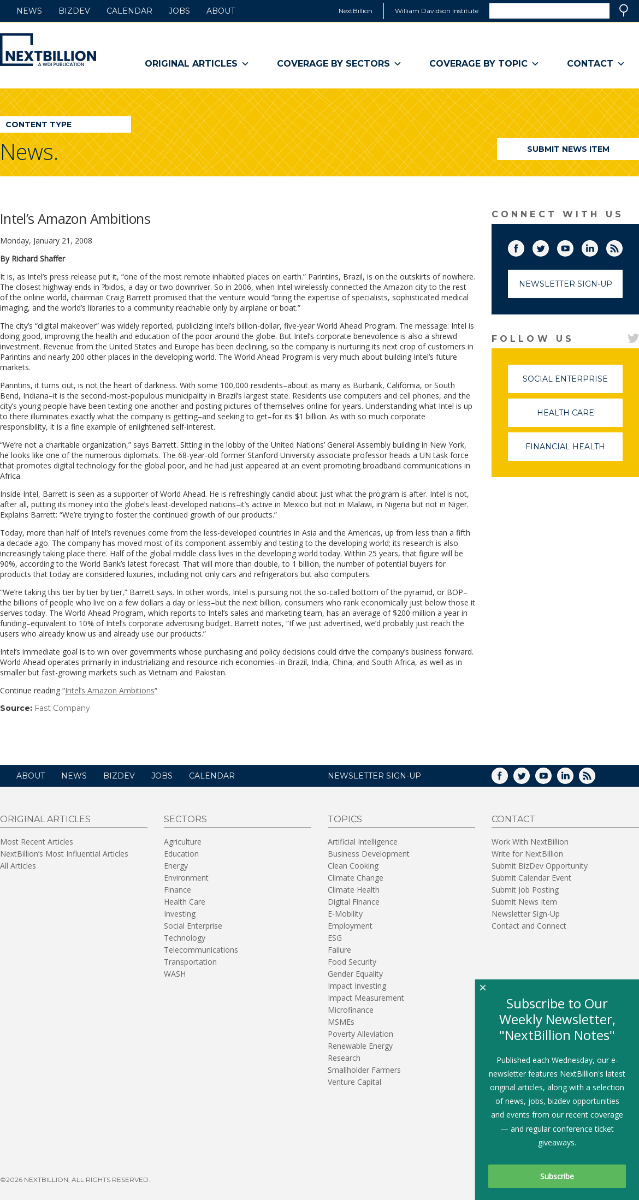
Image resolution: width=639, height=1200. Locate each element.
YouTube (572, 246)
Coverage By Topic (484, 64)
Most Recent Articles (36, 841)
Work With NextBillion (530, 841)
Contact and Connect (529, 925)
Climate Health (354, 889)
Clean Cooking (353, 865)
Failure (339, 949)
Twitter (548, 246)
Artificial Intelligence (363, 841)
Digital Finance (354, 901)
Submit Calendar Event (531, 877)
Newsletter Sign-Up (565, 284)
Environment (186, 877)
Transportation (190, 962)
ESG (335, 937)
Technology (184, 937)
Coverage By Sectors (339, 64)
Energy (176, 865)
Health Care (580, 417)
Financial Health (574, 451)
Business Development (369, 853)
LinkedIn (597, 246)
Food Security (352, 962)
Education (181, 853)
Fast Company (62, 708)
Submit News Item (568, 149)
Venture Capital (354, 1082)
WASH (175, 974)
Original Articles (197, 64)
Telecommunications (201, 949)
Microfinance (351, 1010)
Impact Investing (357, 986)
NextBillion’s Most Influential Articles (64, 853)
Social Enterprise (573, 383)
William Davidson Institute (436, 11)
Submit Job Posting (525, 889)
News (29, 11)
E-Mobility (345, 913)
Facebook (523, 246)
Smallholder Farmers (364, 1070)
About (220, 11)
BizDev (74, 11)
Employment (350, 925)
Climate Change (355, 877)
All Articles (18, 865)
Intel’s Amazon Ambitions (110, 690)
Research (344, 1058)
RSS (622, 246)
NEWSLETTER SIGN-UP (374, 776)
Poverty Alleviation (360, 1034)
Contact (596, 64)
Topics (345, 819)
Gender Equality (355, 974)
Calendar (129, 11)
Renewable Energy (360, 1046)
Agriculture (183, 841)
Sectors (185, 819)
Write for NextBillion (527, 853)
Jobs (179, 11)
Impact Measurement (366, 998)
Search (623, 10)
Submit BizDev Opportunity (540, 865)
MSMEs (341, 1022)
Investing (180, 913)
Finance (177, 889)
